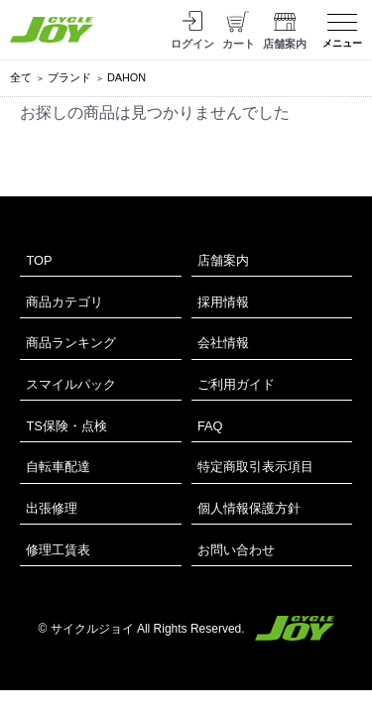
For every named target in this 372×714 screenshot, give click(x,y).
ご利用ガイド (236, 384)
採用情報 (223, 302)
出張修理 (51, 508)
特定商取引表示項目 (255, 466)
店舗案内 (223, 260)
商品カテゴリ (64, 302)
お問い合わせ (236, 549)
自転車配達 (58, 466)
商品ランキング (71, 342)
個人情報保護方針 (249, 508)
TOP (39, 260)
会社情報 (223, 342)
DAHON (126, 77)
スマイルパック (71, 384)
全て (21, 77)
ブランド (69, 77)
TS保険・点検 (66, 425)
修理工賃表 (58, 549)
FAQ (210, 425)
